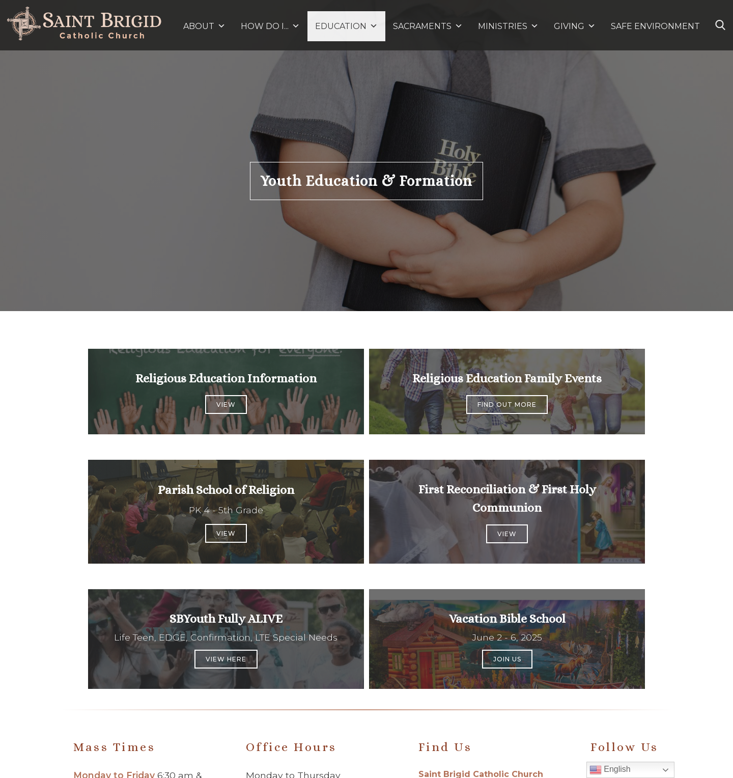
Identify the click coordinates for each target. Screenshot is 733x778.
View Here (226, 659)
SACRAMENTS (428, 26)
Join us (507, 659)
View (226, 404)
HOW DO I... (270, 26)
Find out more (507, 404)
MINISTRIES (508, 26)
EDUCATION (346, 26)
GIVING (569, 26)
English (610, 770)
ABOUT (204, 26)
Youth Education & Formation (366, 181)
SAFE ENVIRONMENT (655, 26)
